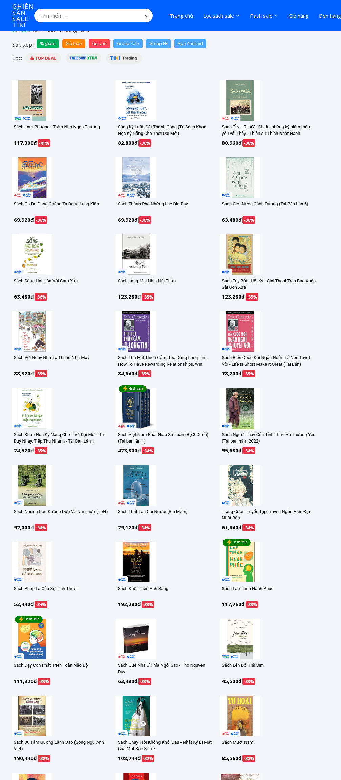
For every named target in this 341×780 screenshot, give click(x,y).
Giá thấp (74, 43)
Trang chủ (181, 15)
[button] (43, 58)
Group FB (158, 43)
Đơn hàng (330, 15)
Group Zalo (128, 43)
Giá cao (99, 43)
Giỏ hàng (299, 15)
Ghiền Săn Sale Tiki (23, 15)
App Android (190, 43)
